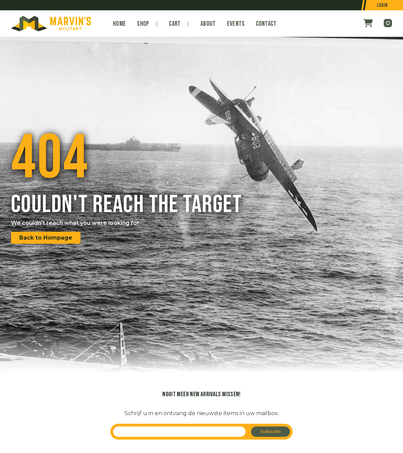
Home (119, 24)
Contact (266, 24)
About (208, 24)
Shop (143, 24)
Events (236, 24)
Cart (175, 24)
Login (382, 5)
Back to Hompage (45, 237)
